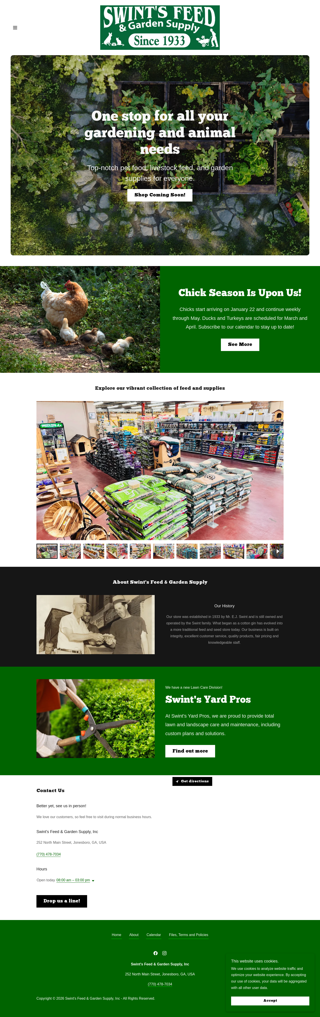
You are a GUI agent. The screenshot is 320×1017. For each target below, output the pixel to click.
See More (240, 344)
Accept (270, 1001)
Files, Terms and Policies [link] (188, 935)
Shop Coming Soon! (159, 195)
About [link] (134, 935)
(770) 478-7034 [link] (48, 854)
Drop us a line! (62, 901)
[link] (160, 27)
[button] (15, 27)
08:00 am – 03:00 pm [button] (73, 880)
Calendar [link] (153, 935)
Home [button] (116, 935)
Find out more (190, 751)
